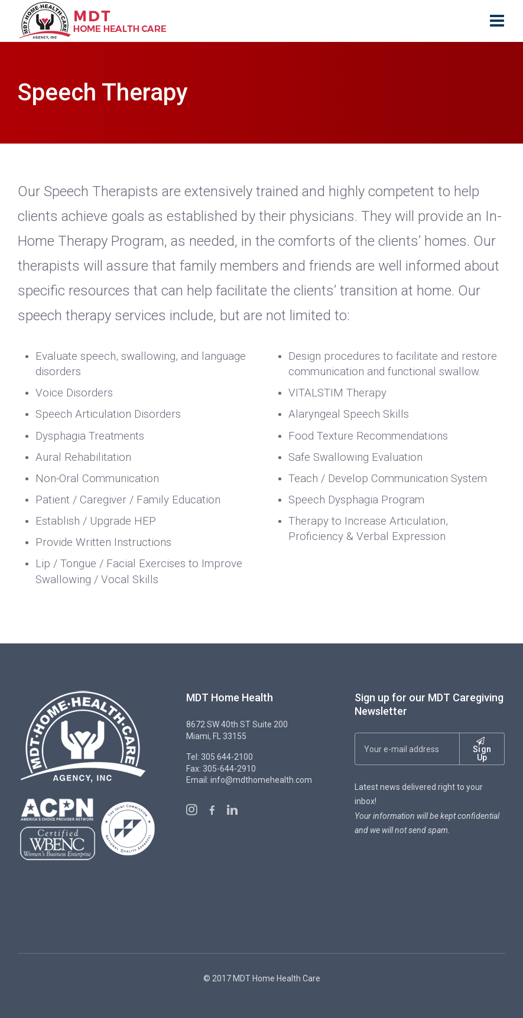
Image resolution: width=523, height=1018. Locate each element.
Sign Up (482, 749)
